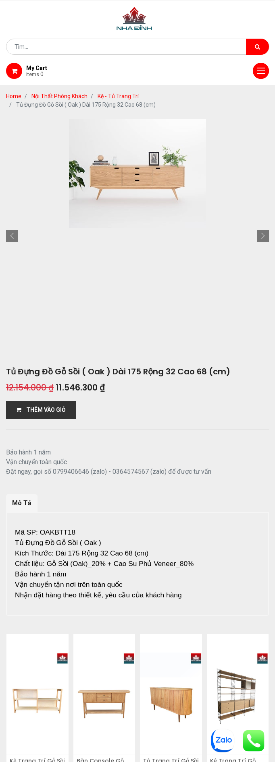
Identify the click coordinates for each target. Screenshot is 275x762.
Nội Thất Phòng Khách (59, 96)
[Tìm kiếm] (257, 47)
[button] (12, 236)
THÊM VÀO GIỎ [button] (41, 410)
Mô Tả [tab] (21, 503)
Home (13, 96)
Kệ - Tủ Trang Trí (118, 96)
